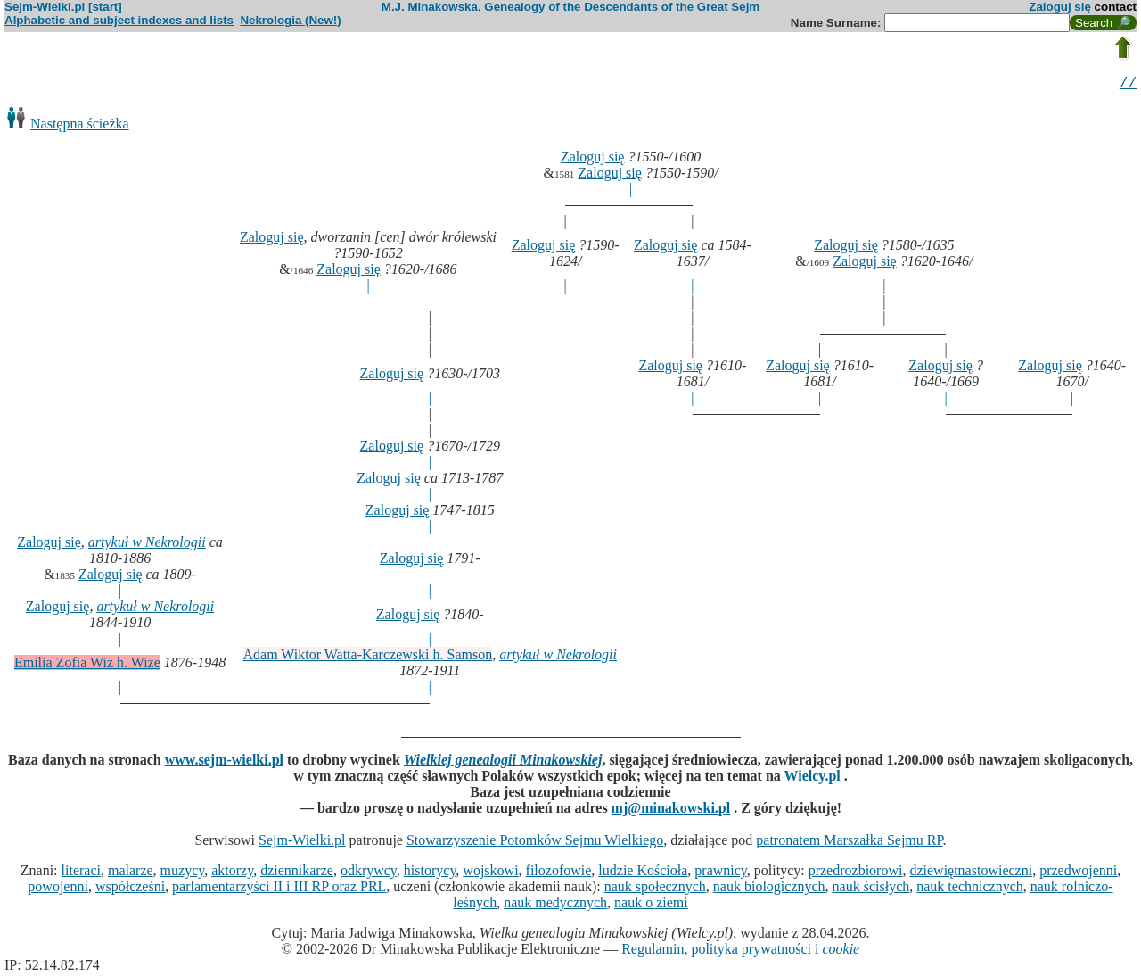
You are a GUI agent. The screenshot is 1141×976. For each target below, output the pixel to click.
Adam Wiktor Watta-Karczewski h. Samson (368, 657)
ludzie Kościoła (642, 873)
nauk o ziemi (651, 905)
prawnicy (720, 873)
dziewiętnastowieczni (970, 873)
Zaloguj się (1060, 6)
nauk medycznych (555, 905)
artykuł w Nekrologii (147, 544)
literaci (81, 873)
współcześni (130, 889)
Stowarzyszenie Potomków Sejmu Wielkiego (534, 842)
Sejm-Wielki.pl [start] (63, 6)
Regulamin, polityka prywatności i (740, 951)
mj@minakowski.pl (671, 810)
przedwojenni (1078, 873)
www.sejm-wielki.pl (224, 762)
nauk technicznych (969, 889)
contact (1116, 6)
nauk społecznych (655, 889)
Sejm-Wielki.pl (302, 842)
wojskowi (490, 873)
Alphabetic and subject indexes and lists (119, 20)
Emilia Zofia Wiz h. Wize (87, 665)
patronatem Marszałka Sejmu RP (849, 842)
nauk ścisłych (871, 889)
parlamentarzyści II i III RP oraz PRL (279, 889)
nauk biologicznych (769, 889)
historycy (430, 873)
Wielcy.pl (812, 778)
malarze (130, 873)
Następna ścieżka (79, 126)
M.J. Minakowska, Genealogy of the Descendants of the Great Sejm (570, 6)
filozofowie (559, 873)
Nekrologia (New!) (290, 20)
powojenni (58, 889)
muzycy (182, 873)
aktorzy (232, 873)
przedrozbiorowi (856, 873)
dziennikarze (296, 873)
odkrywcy (369, 873)
